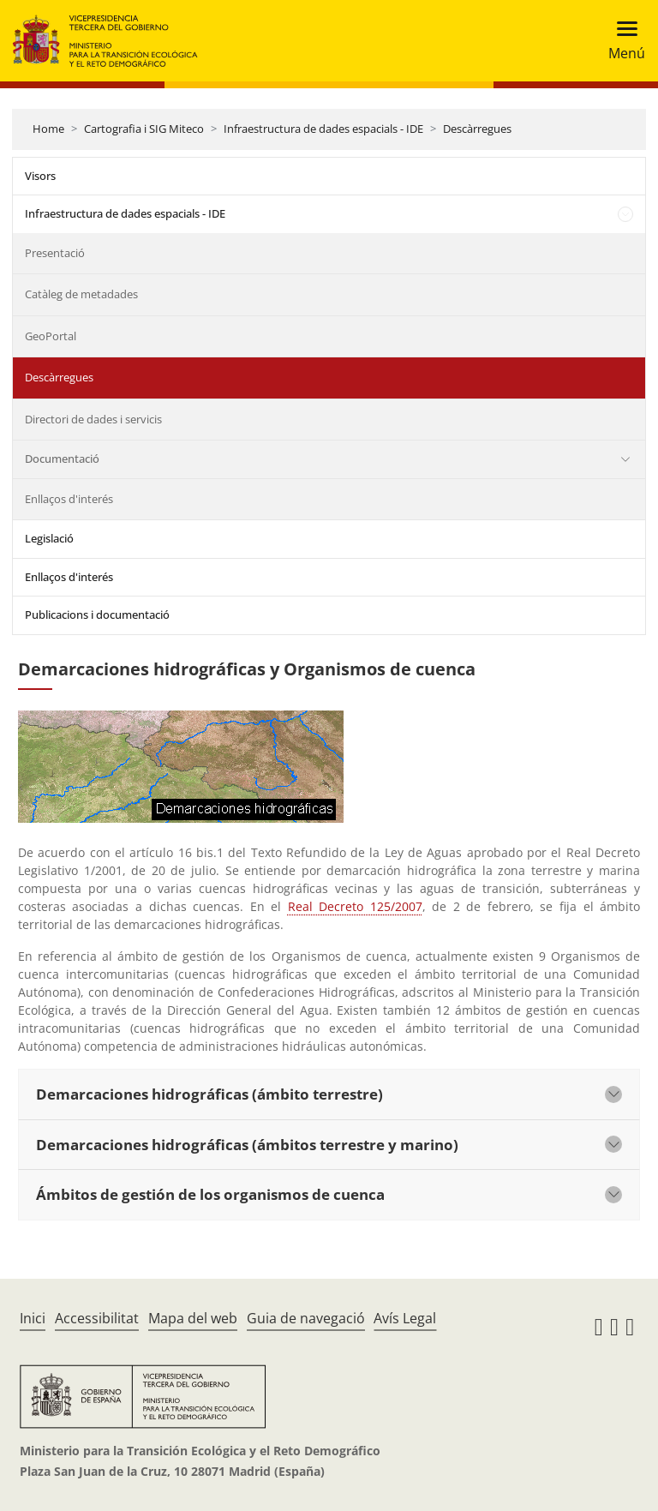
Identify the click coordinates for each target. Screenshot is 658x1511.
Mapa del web (192, 1318)
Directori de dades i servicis (93, 419)
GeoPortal (50, 336)
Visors (40, 175)
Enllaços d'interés (69, 499)
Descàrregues (477, 128)
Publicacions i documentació (97, 614)
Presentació (55, 253)
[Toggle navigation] (621, 41)
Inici (32, 1318)
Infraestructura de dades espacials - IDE (323, 128)
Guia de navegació (306, 1318)
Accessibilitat (97, 1318)
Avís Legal (405, 1318)
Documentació (62, 458)
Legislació (49, 538)
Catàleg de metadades (81, 294)
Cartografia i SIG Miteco (144, 128)
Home (48, 128)
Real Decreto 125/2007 (355, 906)
